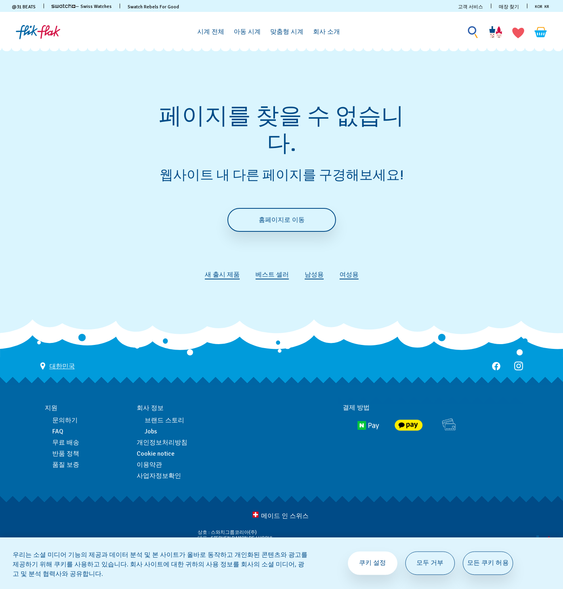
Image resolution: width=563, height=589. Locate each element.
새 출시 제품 (222, 275)
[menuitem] (211, 30)
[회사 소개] (326, 32)
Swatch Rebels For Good (153, 7)
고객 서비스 (470, 7)
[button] (518, 32)
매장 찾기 (509, 7)
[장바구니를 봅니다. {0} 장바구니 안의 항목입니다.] (540, 32)
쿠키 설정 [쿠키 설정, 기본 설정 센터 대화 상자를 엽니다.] (372, 563)
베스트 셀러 (272, 275)
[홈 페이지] (38, 32)
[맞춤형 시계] (286, 32)
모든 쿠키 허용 (488, 563)
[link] (63, 6)
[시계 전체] (210, 32)
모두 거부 (430, 563)
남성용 (314, 275)
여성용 (349, 275)
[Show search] (473, 32)
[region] (281, 563)
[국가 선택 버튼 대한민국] (57, 366)
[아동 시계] (247, 32)
